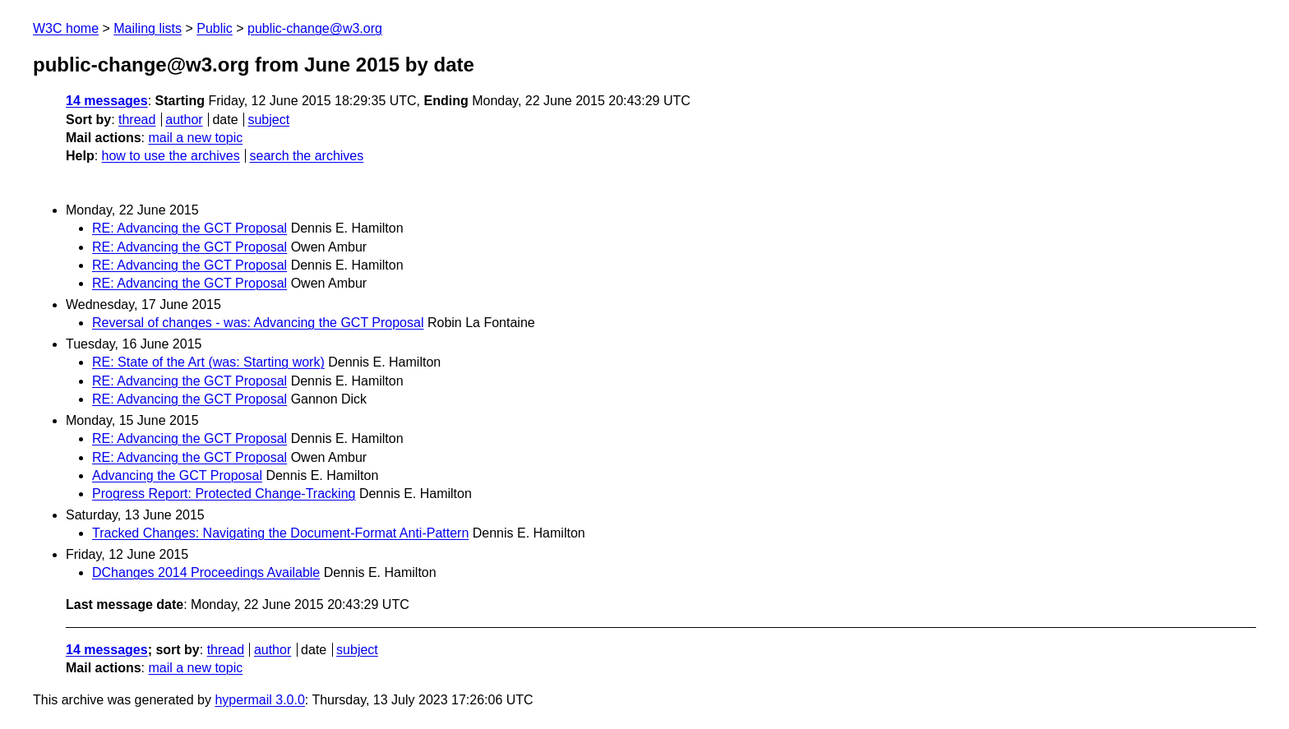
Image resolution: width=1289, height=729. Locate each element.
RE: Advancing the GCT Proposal (189, 228)
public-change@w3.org (314, 28)
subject (268, 120)
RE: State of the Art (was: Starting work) (208, 362)
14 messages (107, 101)
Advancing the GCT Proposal (177, 475)
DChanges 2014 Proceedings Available (206, 572)
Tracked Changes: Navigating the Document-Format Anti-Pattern (280, 533)
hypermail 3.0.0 (259, 700)
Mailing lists (147, 28)
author (183, 120)
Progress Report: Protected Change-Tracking (223, 494)
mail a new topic (195, 138)
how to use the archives (171, 156)
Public (214, 28)
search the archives (307, 156)
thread (136, 120)
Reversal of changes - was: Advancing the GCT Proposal (257, 323)
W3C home (66, 28)
